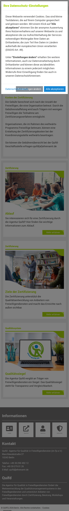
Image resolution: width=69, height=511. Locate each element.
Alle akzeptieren (55, 89)
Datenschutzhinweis (16, 89)
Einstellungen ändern (29, 89)
